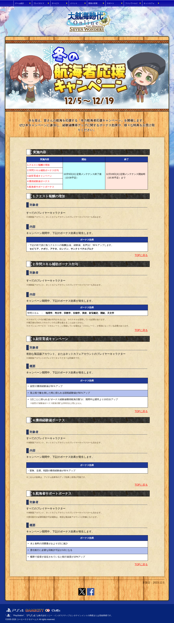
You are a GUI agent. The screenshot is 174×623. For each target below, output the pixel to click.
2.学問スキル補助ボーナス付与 (43, 170)
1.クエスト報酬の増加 (38, 165)
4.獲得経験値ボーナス (38, 181)
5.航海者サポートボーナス (40, 186)
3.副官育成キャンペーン (39, 176)
